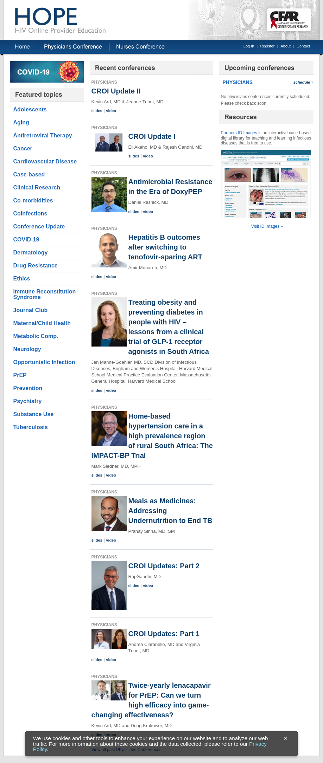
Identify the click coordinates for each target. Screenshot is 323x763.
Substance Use (33, 414)
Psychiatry (27, 401)
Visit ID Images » (267, 226)
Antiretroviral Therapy (42, 135)
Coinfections (30, 213)
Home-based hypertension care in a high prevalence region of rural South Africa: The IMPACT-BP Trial (152, 435)
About (285, 46)
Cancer (22, 148)
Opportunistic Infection (44, 362)
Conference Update (39, 226)
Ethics (21, 279)
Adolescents (30, 109)
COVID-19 (26, 240)
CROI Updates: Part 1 (164, 634)
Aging (21, 122)
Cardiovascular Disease (45, 161)
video (111, 111)
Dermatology (30, 253)
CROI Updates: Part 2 (164, 566)
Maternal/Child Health (42, 323)
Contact (303, 46)
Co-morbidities (33, 200)
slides (96, 111)
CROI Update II (116, 91)
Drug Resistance (35, 266)
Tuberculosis (30, 427)
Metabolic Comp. (35, 336)
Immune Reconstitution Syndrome (44, 294)
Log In (248, 46)
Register (267, 46)
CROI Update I (152, 136)
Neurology (27, 349)
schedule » (303, 82)
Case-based (29, 174)
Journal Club (30, 310)
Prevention (28, 388)
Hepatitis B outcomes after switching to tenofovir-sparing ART (165, 247)
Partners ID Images (239, 132)
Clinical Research (36, 187)
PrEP (20, 375)
